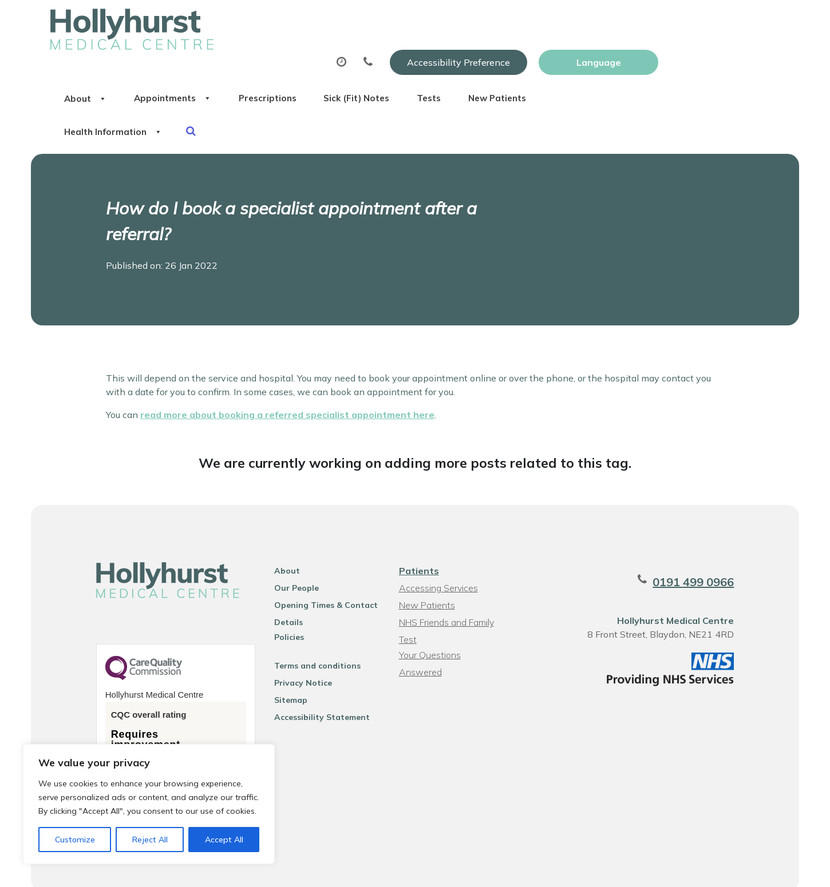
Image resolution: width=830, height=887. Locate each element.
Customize (75, 839)
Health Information (240, 96)
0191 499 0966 (700, 554)
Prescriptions (414, 56)
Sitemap (287, 672)
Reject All (150, 839)
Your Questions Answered (451, 627)
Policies (286, 609)
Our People (293, 560)
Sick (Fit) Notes (514, 56)
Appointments (308, 56)
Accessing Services (437, 560)
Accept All (224, 839)
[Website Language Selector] (720, 21)
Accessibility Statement (318, 689)
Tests (597, 56)
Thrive (749, 869)
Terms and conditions (314, 638)
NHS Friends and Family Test (445, 595)
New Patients (676, 56)
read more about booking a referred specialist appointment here (287, 386)
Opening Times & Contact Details (322, 579)
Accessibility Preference (579, 21)
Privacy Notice (300, 655)
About (211, 56)
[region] (149, 804)
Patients (418, 542)
